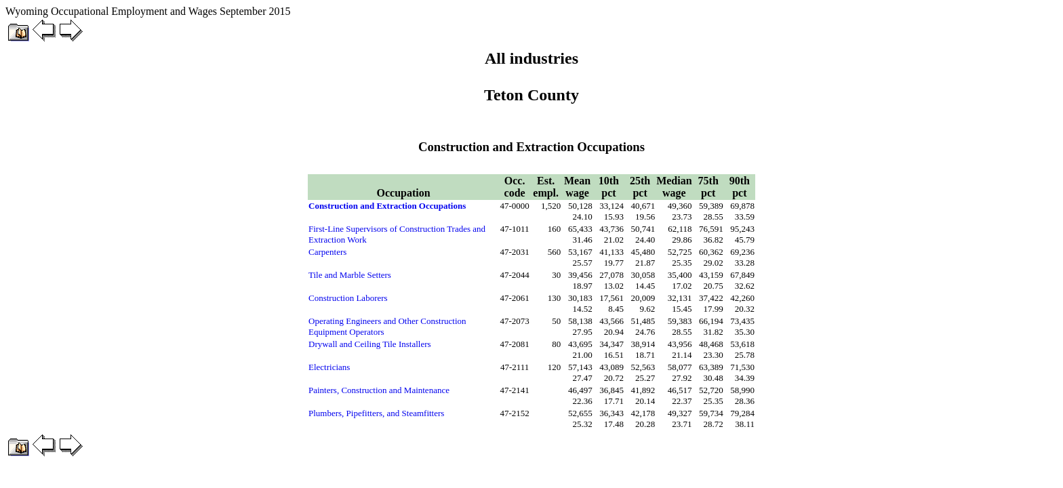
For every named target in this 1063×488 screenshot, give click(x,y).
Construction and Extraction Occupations (387, 206)
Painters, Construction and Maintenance (378, 390)
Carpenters (327, 252)
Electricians (329, 367)
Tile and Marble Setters (349, 275)
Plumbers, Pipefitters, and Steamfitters (376, 413)
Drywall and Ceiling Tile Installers (369, 344)
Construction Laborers (348, 298)
